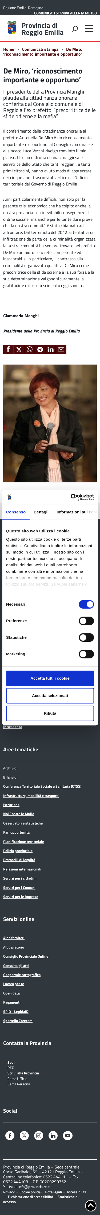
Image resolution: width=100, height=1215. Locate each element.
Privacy (9, 1192)
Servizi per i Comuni (19, 887)
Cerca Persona (18, 1083)
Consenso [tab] (16, 512)
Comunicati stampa (40, 49)
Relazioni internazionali (22, 869)
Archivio (9, 768)
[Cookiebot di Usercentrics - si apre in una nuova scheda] (71, 497)
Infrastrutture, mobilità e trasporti (31, 795)
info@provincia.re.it (34, 1187)
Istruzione (11, 804)
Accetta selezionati (50, 695)
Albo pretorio (13, 947)
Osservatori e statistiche (23, 823)
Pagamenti (12, 1002)
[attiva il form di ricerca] (74, 29)
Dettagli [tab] (41, 512)
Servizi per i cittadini (20, 878)
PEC (10, 1067)
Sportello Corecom (18, 1020)
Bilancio (9, 777)
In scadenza (12, 726)
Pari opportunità (16, 832)
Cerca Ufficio (17, 1078)
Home (8, 49)
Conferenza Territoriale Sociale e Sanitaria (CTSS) (42, 786)
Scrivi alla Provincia (23, 1072)
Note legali (53, 1192)
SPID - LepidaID (16, 1011)
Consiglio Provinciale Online (25, 956)
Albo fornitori (14, 938)
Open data (11, 993)
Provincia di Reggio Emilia (42, 29)
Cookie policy (29, 1192)
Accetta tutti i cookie (50, 678)
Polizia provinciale (18, 850)
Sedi (11, 1062)
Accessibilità (76, 1192)
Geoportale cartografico (22, 974)
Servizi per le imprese (20, 896)
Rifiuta (50, 713)
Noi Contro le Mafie (18, 814)
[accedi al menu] (89, 28)
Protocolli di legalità (19, 859)
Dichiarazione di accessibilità (30, 1196)
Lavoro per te (13, 983)
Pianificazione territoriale (23, 841)
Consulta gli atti (16, 965)
